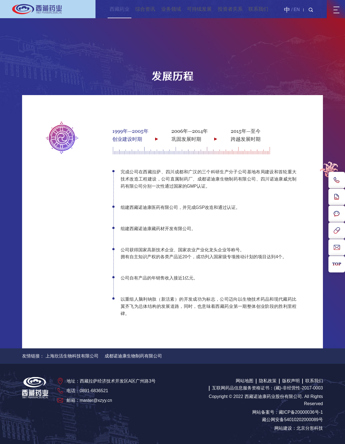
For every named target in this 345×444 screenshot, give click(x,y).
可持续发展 (199, 9)
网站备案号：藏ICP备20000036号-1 (287, 412)
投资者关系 (230, 9)
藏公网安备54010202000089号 (292, 419)
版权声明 (291, 380)
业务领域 (171, 9)
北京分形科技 (309, 428)
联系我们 (258, 9)
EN (297, 9)
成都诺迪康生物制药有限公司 (133, 356)
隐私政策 (268, 380)
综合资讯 (145, 9)
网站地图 (244, 380)
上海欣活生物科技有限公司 (72, 356)
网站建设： (285, 428)
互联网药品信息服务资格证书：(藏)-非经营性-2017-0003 (267, 388)
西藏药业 (119, 9)
